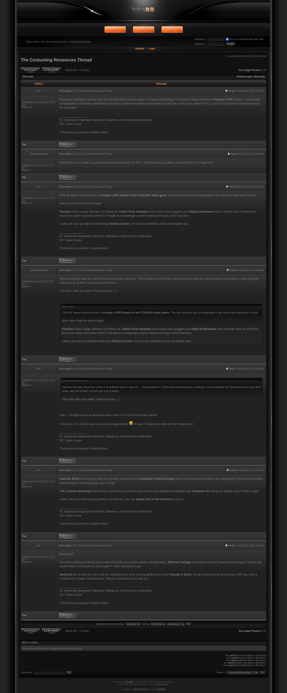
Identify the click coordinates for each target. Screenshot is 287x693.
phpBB (129, 682)
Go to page (244, 70)
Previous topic (244, 76)
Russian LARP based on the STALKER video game (133, 195)
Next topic (259, 76)
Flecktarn (65, 211)
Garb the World (69, 478)
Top (24, 144)
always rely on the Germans (154, 499)
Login (152, 48)
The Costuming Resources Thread (56, 59)
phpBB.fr (161, 689)
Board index (32, 42)
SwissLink (65, 574)
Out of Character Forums (54, 42)
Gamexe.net (162, 684)
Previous (256, 70)
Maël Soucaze (141, 689)
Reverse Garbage (179, 562)
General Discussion (80, 42)
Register (139, 48)
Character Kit (200, 491)
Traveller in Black (180, 574)
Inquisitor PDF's (224, 99)
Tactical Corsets (119, 223)
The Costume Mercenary (75, 491)
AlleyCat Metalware (201, 211)
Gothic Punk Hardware (134, 211)
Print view (28, 76)
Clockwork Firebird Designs (157, 478)
